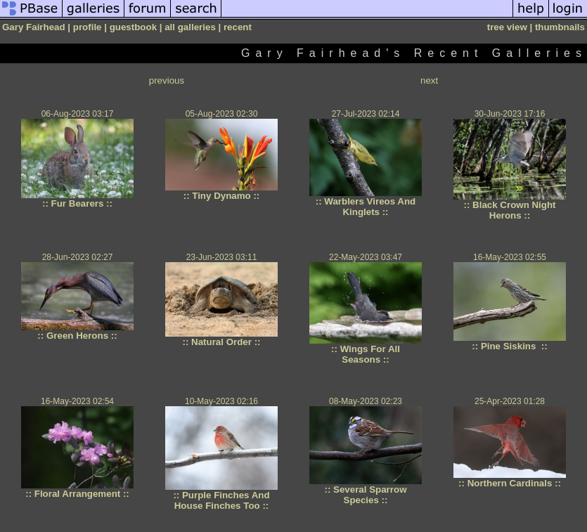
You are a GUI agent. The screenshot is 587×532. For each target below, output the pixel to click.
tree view (507, 27)
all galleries (190, 27)
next (429, 80)
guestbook (133, 27)
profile (87, 27)
